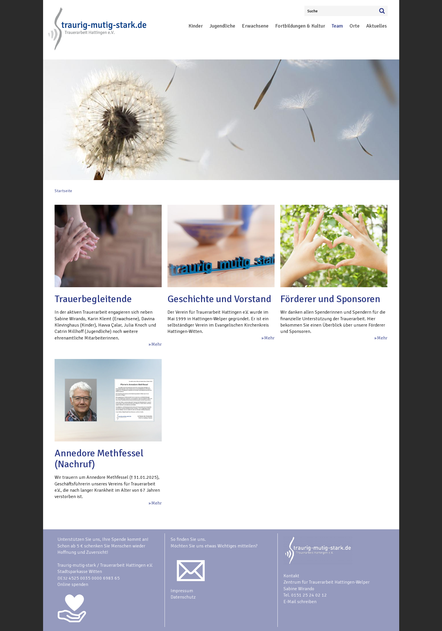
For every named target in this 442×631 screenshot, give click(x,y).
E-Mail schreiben (299, 602)
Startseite (63, 190)
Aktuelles (376, 26)
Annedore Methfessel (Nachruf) (99, 458)
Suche (312, 11)
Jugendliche (222, 26)
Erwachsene (255, 26)
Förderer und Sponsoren (330, 299)
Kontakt (291, 576)
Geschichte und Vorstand (219, 299)
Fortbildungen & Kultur (300, 26)
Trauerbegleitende (93, 299)
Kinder (195, 26)
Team (337, 26)
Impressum (182, 591)
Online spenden (72, 584)
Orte (355, 26)
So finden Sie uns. (188, 539)
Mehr (156, 344)
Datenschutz (183, 597)
